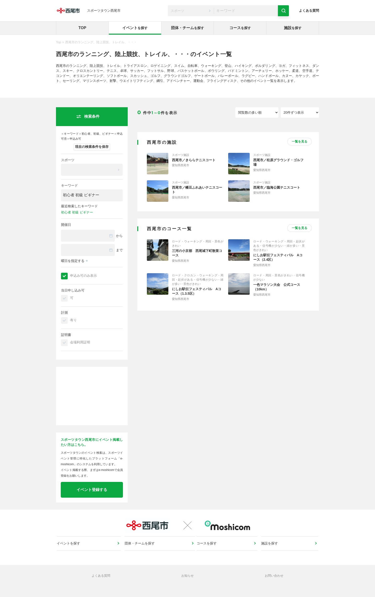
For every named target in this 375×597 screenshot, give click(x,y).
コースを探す (208, 550)
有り (73, 320)
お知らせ (187, 586)
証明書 (66, 335)
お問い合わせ (274, 586)
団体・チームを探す (140, 550)
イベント (135, 28)
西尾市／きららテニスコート (193, 160)
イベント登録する (92, 490)
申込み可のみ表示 (83, 275)
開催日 (66, 225)
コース (240, 28)
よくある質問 (309, 10)
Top (58, 42)
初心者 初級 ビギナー (77, 212)
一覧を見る (299, 141)
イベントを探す (70, 550)
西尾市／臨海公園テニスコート (276, 187)
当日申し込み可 (72, 290)
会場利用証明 (80, 342)
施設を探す (270, 550)
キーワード (69, 185)
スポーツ (67, 160)
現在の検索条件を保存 (92, 147)
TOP (82, 28)
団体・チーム (187, 28)
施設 (293, 28)
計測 (64, 312)
